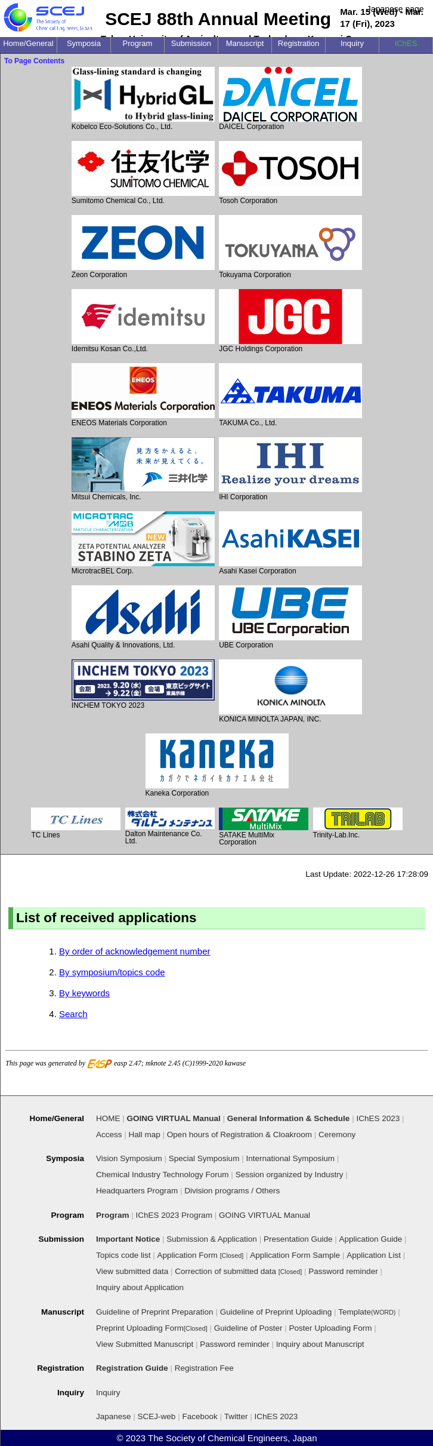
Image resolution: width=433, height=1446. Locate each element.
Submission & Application (211, 1239)
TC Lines (75, 823)
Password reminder (343, 1271)
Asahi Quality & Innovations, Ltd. (143, 617)
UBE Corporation (290, 617)
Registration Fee (204, 1368)
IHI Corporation (290, 469)
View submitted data (132, 1271)
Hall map (144, 1134)
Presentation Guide (298, 1239)
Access (109, 1134)
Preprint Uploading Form (152, 1328)
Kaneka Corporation (217, 765)
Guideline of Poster (248, 1328)
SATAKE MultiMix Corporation (263, 827)
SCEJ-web (157, 1416)
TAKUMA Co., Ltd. (290, 395)
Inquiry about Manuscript (320, 1344)
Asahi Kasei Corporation (290, 543)
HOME (108, 1118)
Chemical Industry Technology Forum (162, 1174)
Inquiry (108, 1392)
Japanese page (395, 9)
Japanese (113, 1416)
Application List (374, 1255)
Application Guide (371, 1239)
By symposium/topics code (112, 972)
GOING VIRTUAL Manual (264, 1215)
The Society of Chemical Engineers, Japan (232, 1438)
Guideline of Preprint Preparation (155, 1311)
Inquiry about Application (140, 1287)
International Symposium (290, 1158)
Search (73, 1014)
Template (366, 1311)
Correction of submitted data (238, 1271)
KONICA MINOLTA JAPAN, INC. (290, 691)
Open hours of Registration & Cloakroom (239, 1134)
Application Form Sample (295, 1255)
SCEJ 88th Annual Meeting (218, 19)
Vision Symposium (129, 1158)
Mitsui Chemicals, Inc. (143, 469)
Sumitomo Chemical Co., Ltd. (143, 173)
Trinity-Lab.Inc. (358, 823)
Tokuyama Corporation (290, 247)
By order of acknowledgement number (134, 951)
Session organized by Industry (290, 1174)
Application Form (200, 1255)
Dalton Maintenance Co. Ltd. (170, 826)
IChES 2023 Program (174, 1215)
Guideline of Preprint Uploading (276, 1311)
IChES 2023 (276, 1416)
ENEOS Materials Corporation (143, 395)
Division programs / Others (232, 1190)
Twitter (236, 1416)
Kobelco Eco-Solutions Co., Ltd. (143, 99)
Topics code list (123, 1255)
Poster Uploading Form (330, 1328)
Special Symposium (204, 1158)
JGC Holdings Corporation (290, 321)
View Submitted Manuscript (144, 1344)
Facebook (199, 1416)
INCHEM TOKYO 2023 (143, 684)
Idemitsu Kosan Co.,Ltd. (143, 321)
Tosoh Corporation (290, 173)
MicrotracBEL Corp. (143, 543)
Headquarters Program (137, 1190)
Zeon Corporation (143, 247)
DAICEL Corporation (290, 99)
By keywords (84, 993)
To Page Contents (34, 61)
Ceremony (336, 1134)
